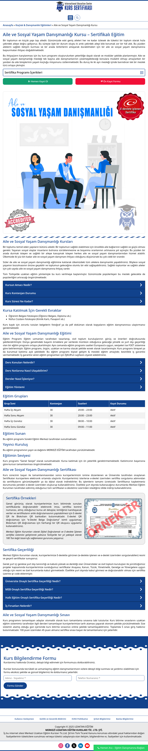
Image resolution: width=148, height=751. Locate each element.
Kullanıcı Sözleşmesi (24, 718)
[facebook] (67, 745)
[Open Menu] (70, 17)
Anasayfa (8, 25)
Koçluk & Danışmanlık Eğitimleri (33, 25)
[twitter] (74, 745)
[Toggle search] (77, 18)
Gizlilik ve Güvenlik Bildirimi (53, 718)
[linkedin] (80, 745)
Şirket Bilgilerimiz (102, 718)
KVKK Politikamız (80, 718)
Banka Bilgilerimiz (124, 718)
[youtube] (87, 745)
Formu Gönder (15, 685)
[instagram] (60, 745)
